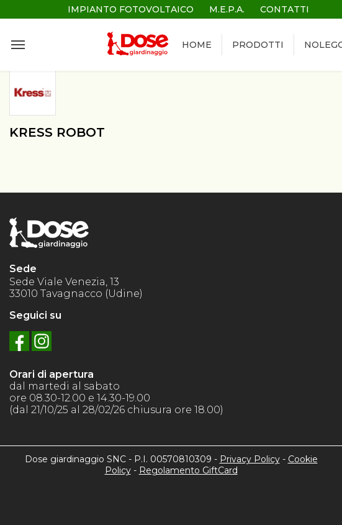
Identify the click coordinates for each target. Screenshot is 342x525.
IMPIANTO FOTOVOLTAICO (131, 9)
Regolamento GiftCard (188, 470)
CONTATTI (284, 9)
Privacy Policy (250, 459)
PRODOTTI (258, 44)
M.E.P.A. (227, 9)
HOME (197, 44)
